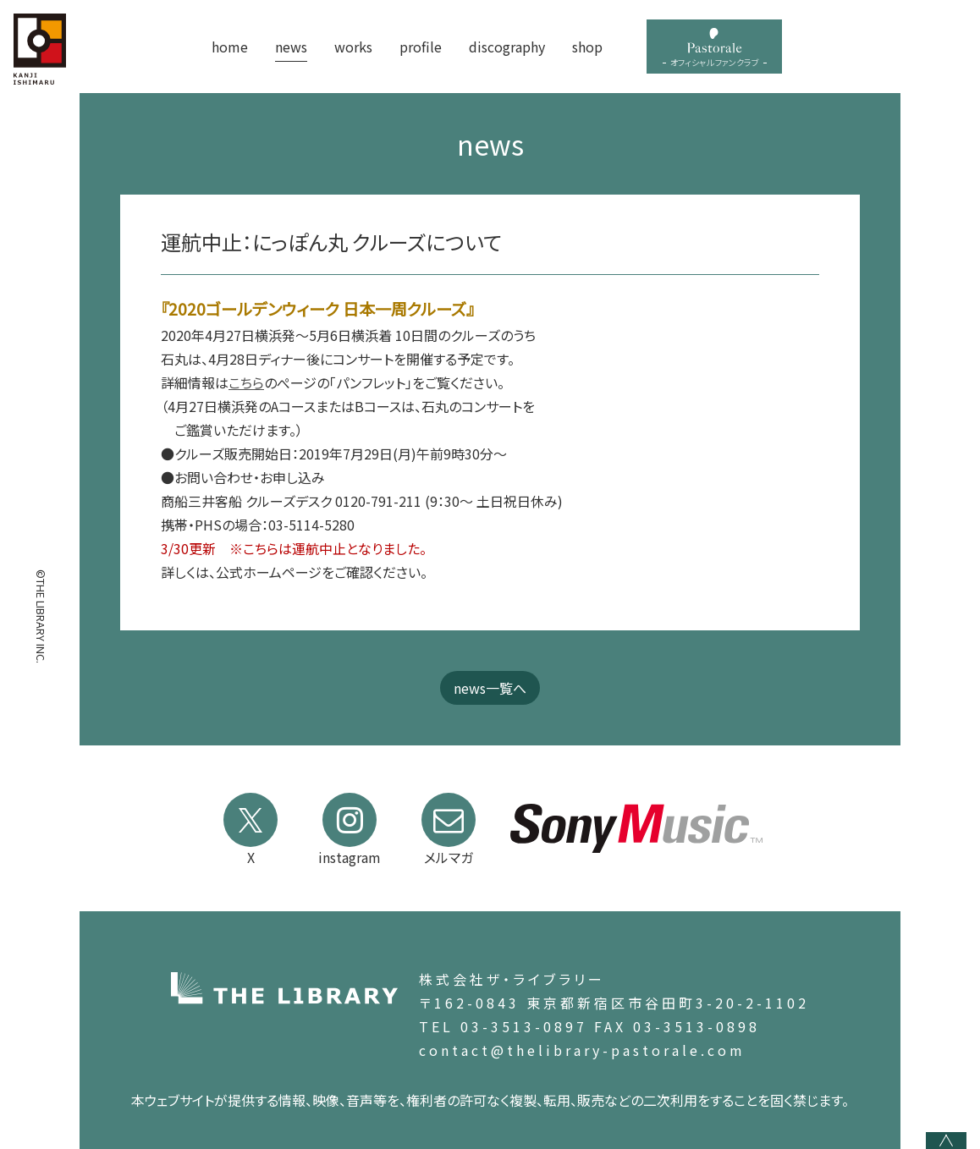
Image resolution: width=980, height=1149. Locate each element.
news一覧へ (490, 688)
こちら (246, 382)
